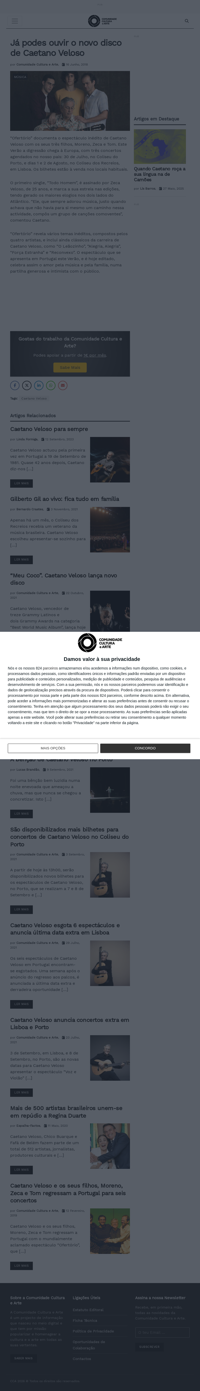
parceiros (50, 668)
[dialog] (100, 695)
